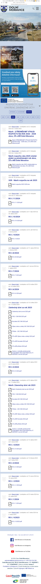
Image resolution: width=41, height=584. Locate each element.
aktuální (12, 112)
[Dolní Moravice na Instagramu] (3, 3)
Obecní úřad (15, 126)
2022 (23, 117)
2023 (18, 117)
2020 (33, 117)
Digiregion (22, 568)
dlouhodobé (21, 112)
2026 (3, 117)
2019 (38, 117)
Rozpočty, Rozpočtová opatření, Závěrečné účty (19, 106)
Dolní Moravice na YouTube (20, 551)
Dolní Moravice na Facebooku (20, 539)
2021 (28, 117)
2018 (20, 120)
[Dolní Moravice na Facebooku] (1, 3)
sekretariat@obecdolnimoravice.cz (15, 560)
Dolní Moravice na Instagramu (20, 545)
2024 (13, 117)
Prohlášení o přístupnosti (10, 566)
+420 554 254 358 (31, 560)
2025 (8, 117)
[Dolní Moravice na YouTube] (6, 3)
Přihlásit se (30, 568)
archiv (29, 112)
